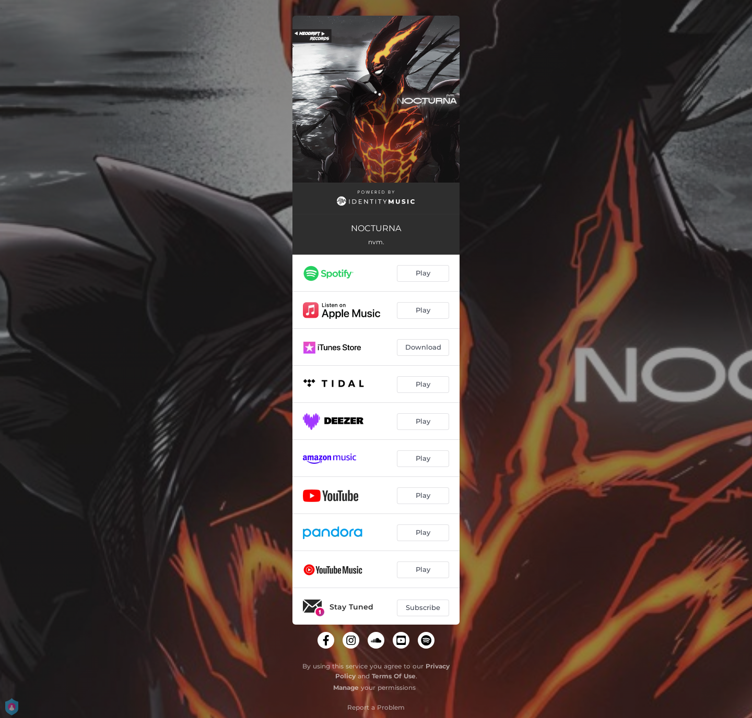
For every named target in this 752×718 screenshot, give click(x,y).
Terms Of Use (394, 676)
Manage (346, 687)
